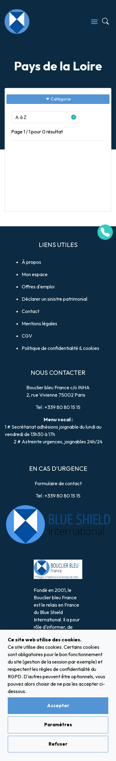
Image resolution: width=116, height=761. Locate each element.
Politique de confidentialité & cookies (60, 348)
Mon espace (35, 274)
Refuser (58, 744)
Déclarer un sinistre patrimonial (54, 299)
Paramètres (58, 724)
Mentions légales (39, 323)
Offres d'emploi (38, 286)
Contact (30, 311)
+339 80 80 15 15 (62, 407)
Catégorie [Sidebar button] (58, 99)
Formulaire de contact (58, 483)
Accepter (58, 705)
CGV (27, 336)
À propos (31, 262)
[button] (45, 117)
